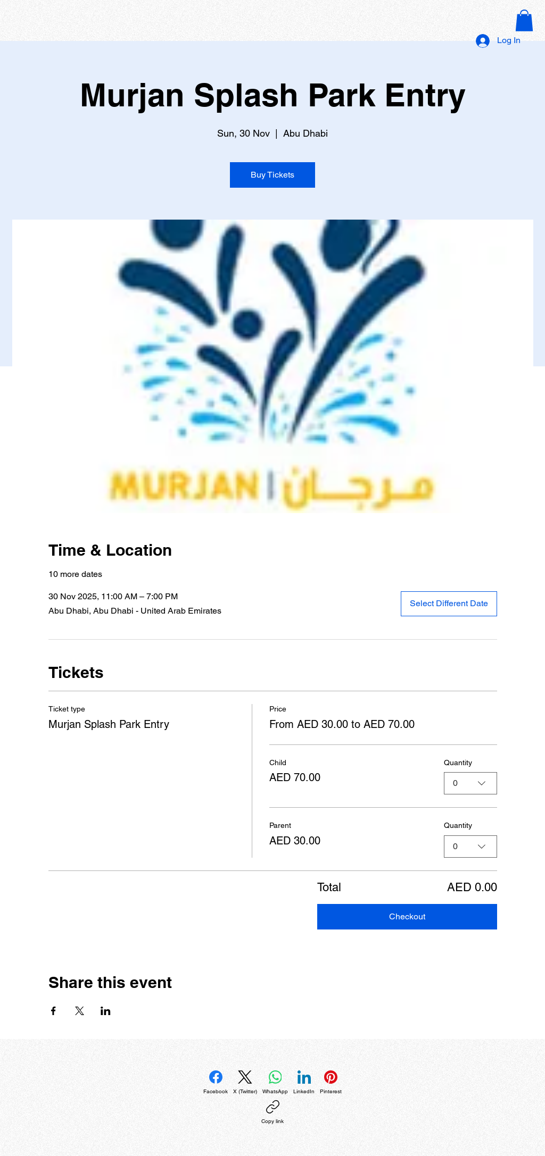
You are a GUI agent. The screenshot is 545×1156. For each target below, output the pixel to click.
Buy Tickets (272, 175)
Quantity (458, 762)
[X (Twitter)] (245, 1082)
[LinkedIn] (304, 1082)
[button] (524, 20)
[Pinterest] (331, 1082)
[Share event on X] (80, 1011)
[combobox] (470, 783)
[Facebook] (215, 1082)
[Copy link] (272, 1112)
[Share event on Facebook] (53, 1011)
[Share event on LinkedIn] (106, 1011)
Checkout (407, 916)
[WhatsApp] (275, 1082)
